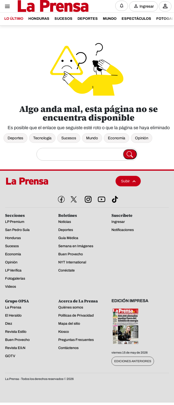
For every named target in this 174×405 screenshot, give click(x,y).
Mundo (92, 138)
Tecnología (42, 138)
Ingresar (147, 6)
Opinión (141, 138)
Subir (128, 181)
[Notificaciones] (121, 6)
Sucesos (68, 138)
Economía (116, 138)
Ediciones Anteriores (132, 361)
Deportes (15, 138)
